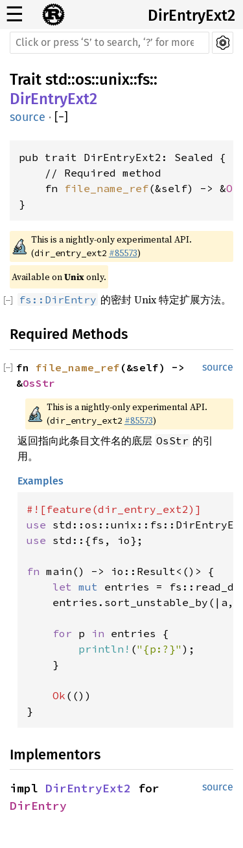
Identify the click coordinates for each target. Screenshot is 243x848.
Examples (40, 481)
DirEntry (38, 805)
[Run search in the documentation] (109, 43)
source (27, 117)
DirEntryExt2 (191, 15)
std (56, 80)
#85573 (123, 252)
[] (61, 117)
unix (114, 80)
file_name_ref (106, 188)
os (83, 80)
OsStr (39, 382)
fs (143, 80)
